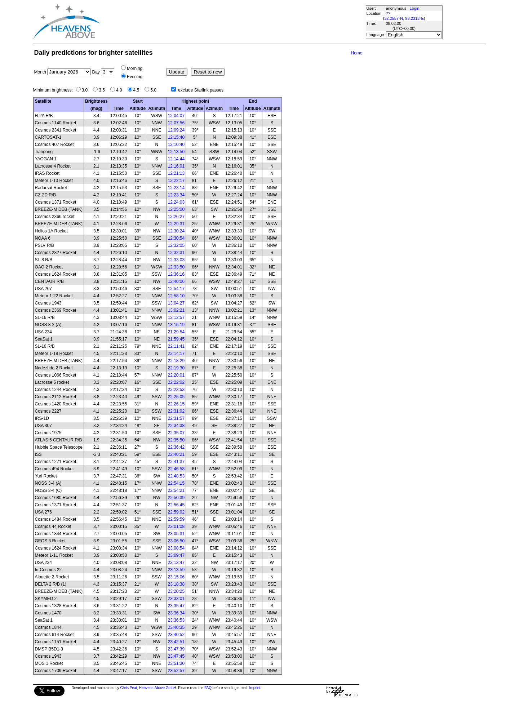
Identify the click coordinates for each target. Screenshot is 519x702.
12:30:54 (176, 238)
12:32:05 (176, 245)
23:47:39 (176, 649)
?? (388, 13)
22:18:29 (176, 360)
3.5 (103, 90)
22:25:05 (176, 396)
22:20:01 (176, 375)
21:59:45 (176, 339)
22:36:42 (176, 447)
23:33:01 (176, 598)
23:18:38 (176, 584)
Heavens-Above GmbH (157, 688)
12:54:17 (176, 288)
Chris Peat (128, 688)
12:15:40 (176, 137)
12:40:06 (176, 281)
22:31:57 (176, 418)
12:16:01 (176, 166)
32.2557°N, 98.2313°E (404, 18)
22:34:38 (176, 425)
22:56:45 (176, 504)
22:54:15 (176, 483)
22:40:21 (176, 454)
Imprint (255, 688)
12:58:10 (176, 295)
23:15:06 (176, 576)
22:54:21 (176, 490)
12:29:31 (176, 223)
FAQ (208, 688)
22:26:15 (176, 403)
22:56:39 (176, 497)
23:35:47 (176, 605)
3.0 (87, 90)
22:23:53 (176, 389)
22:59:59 (176, 519)
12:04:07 (176, 115)
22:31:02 (176, 411)
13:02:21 (176, 310)
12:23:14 (176, 187)
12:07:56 (176, 122)
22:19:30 (176, 367)
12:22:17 (176, 180)
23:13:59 (176, 569)
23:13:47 (176, 562)
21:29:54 (176, 331)
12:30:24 (176, 231)
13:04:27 (176, 303)
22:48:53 (176, 476)
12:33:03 (176, 259)
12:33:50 (176, 267)
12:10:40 (176, 144)
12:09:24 (176, 130)
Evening (134, 76)
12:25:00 (176, 209)
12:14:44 (176, 158)
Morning (134, 68)
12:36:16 (176, 274)
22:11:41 (176, 346)
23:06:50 (176, 540)
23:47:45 (176, 656)
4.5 (138, 90)
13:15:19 (176, 324)
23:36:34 (176, 613)
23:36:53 (176, 620)
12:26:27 (176, 216)
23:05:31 (176, 533)
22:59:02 (176, 512)
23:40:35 (176, 627)
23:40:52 (176, 634)
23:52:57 (176, 670)
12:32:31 (176, 252)
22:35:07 (176, 432)
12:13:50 (176, 151)
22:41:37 (176, 461)
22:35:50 (176, 440)
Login (415, 8)
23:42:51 (176, 641)
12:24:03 (176, 202)
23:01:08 (176, 526)
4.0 (121, 90)
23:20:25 (176, 591)
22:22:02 (176, 382)
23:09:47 (176, 555)
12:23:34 (176, 194)
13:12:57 (176, 317)
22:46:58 (176, 468)
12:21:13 (176, 173)
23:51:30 (176, 663)
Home (356, 52)
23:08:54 (176, 548)
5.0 (155, 90)
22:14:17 (176, 353)
